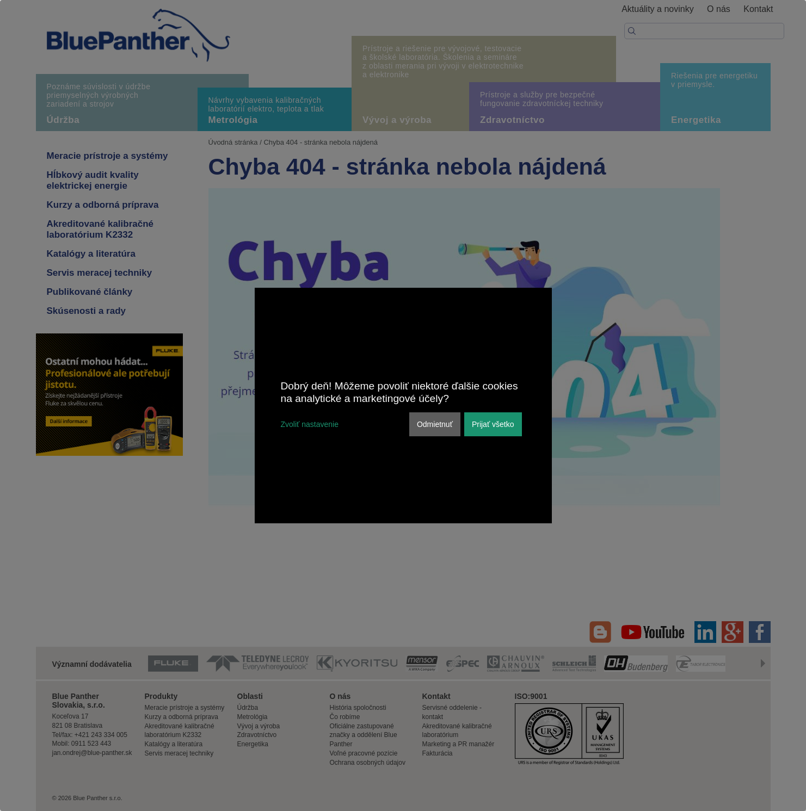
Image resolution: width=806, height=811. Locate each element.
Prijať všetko (493, 424)
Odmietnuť (435, 424)
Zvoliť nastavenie (310, 424)
